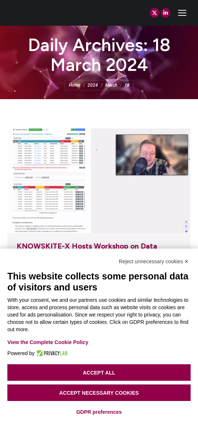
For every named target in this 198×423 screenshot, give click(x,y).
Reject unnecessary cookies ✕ (154, 261)
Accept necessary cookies (99, 393)
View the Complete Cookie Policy (47, 342)
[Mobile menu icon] (182, 12)
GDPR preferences (99, 412)
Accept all (99, 373)
